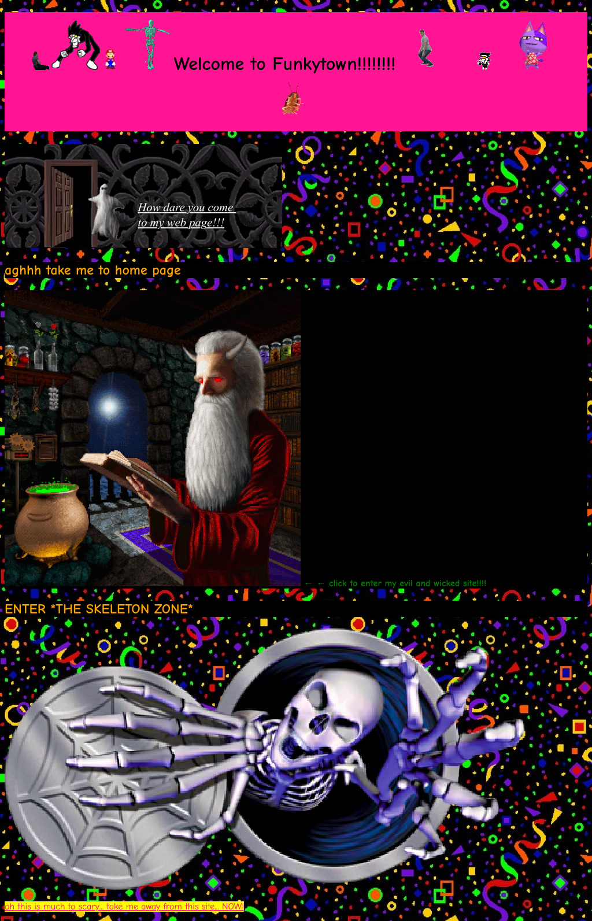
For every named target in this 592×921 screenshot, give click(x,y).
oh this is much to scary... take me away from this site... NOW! (124, 906)
